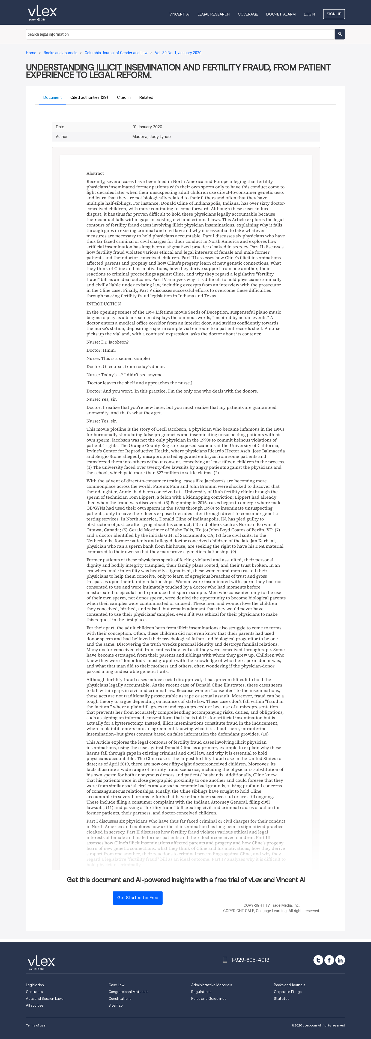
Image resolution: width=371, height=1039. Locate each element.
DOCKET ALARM (281, 14)
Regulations (201, 992)
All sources (34, 1005)
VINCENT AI (179, 14)
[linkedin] (340, 960)
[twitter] (318, 960)
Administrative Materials (211, 985)
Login (309, 14)
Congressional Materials (128, 992)
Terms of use (35, 1025)
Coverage (248, 14)
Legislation (35, 985)
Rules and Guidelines (208, 999)
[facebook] (329, 960)
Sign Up (334, 14)
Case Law (116, 985)
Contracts (34, 992)
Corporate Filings (287, 992)
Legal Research (214, 14)
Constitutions (120, 999)
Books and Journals (289, 985)
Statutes (281, 999)
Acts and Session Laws (44, 999)
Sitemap (115, 1005)
